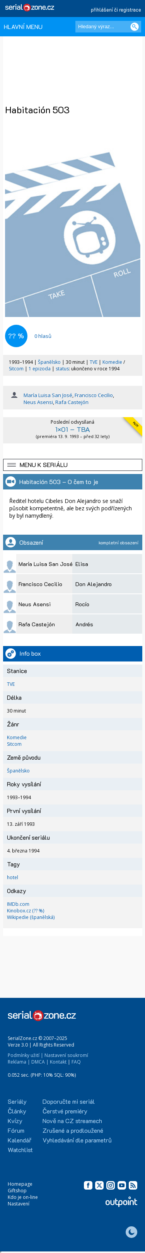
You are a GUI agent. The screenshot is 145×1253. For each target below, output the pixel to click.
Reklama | (19, 1062)
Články (17, 1111)
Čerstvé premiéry (65, 1111)
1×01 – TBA (72, 429)
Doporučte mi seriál (69, 1101)
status (62, 368)
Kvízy (15, 1121)
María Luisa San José (48, 395)
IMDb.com (18, 904)
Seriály (17, 1101)
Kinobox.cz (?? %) (25, 910)
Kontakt (58, 1062)
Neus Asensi (38, 402)
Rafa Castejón (72, 402)
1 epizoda (40, 368)
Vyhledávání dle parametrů (77, 1140)
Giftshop (17, 1190)
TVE (93, 362)
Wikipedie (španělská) (31, 917)
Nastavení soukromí (66, 1055)
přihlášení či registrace (116, 9)
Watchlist (20, 1150)
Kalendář (19, 1140)
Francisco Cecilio (94, 395)
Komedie (112, 362)
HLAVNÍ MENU (23, 26)
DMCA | (40, 1062)
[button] (72, 465)
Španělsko (49, 362)
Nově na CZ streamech (72, 1121)
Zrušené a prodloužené (73, 1130)
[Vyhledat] (134, 26)
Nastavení (18, 1203)
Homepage (20, 1184)
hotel (12, 877)
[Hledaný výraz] (108, 26)
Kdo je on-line (23, 1197)
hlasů (42, 335)
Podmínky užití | (25, 1055)
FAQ (76, 1062)
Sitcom (16, 368)
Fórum (16, 1130)
